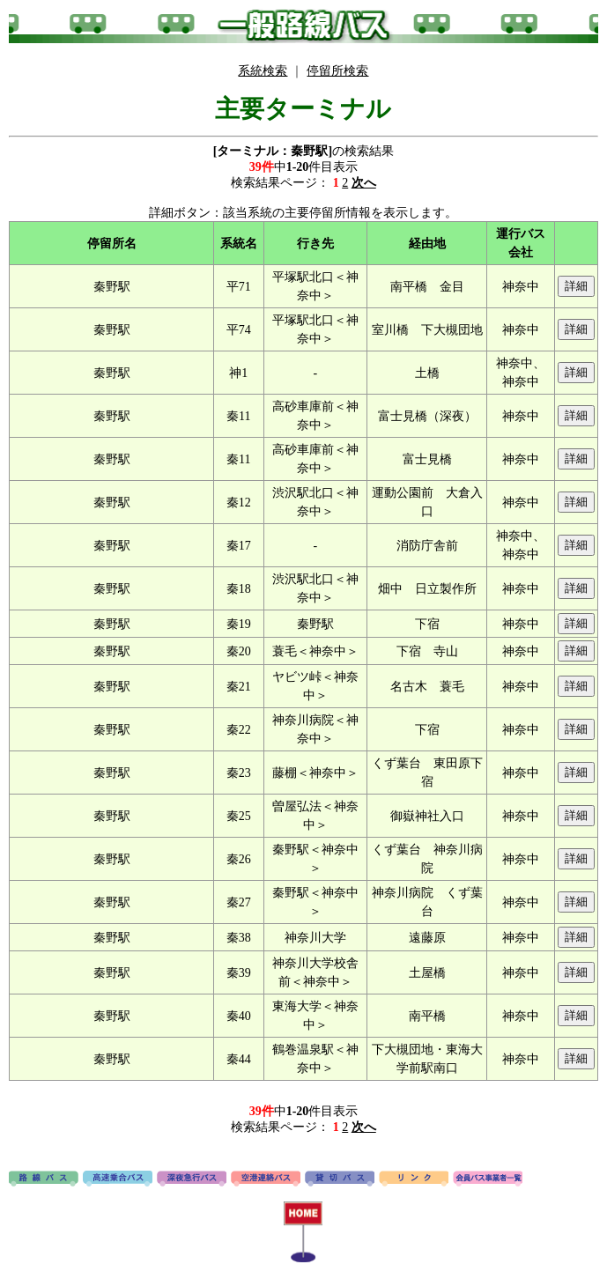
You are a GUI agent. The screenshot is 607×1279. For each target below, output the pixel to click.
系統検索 (262, 71)
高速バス (117, 1179)
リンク (413, 1179)
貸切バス (339, 1179)
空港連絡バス (265, 1179)
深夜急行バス (191, 1179)
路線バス (43, 1179)
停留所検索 (337, 71)
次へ (364, 182)
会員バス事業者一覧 (487, 1179)
